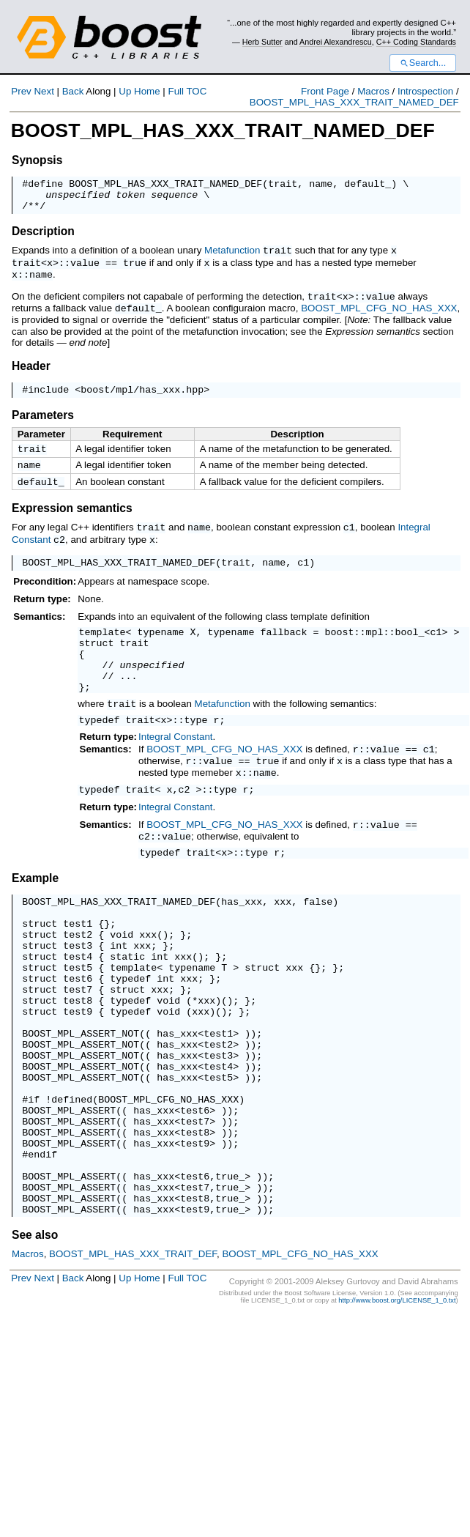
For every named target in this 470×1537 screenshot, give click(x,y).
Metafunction (232, 256)
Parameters (43, 420)
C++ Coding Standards (416, 41)
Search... (423, 63)
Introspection (425, 91)
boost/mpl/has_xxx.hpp (142, 394)
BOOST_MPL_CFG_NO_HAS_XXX (379, 311)
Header (31, 369)
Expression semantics (72, 517)
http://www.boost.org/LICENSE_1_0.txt (396, 1396)
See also (35, 1331)
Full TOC (187, 91)
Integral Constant (175, 761)
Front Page (325, 91)
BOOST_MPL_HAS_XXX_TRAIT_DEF (133, 1349)
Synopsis (37, 160)
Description (43, 238)
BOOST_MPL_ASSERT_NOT (80, 1093)
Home (147, 91)
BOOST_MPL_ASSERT (69, 1186)
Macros (373, 91)
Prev (21, 91)
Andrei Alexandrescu (335, 41)
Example (35, 910)
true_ (230, 1265)
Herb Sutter (262, 41)
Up (125, 91)
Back (73, 91)
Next (43, 91)
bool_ (409, 644)
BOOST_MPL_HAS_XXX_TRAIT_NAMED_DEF (354, 102)
